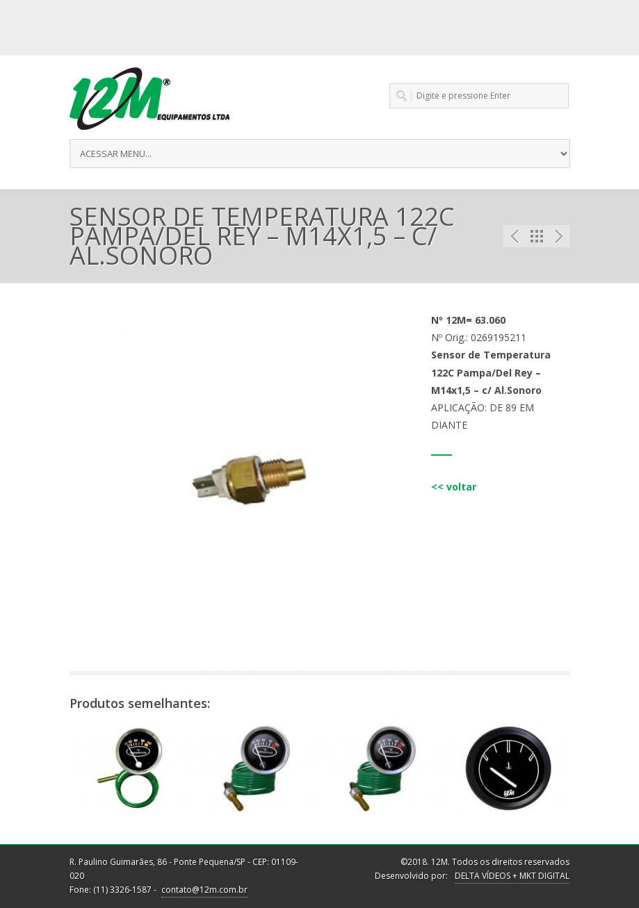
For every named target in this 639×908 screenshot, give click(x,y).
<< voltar (453, 486)
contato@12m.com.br (204, 889)
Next (559, 236)
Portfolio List (537, 236)
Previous (514, 236)
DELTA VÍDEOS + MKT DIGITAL (512, 876)
